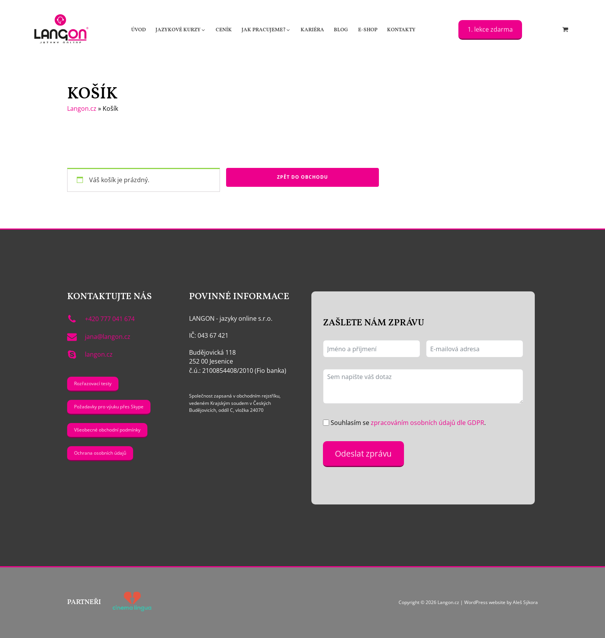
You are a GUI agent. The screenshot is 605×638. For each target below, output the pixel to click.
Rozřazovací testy (93, 383)
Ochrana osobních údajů (100, 453)
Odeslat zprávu (363, 453)
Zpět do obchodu (302, 177)
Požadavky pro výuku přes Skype (109, 406)
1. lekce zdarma (490, 29)
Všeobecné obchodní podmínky (107, 429)
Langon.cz (81, 108)
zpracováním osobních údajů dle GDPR (427, 422)
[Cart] (565, 30)
